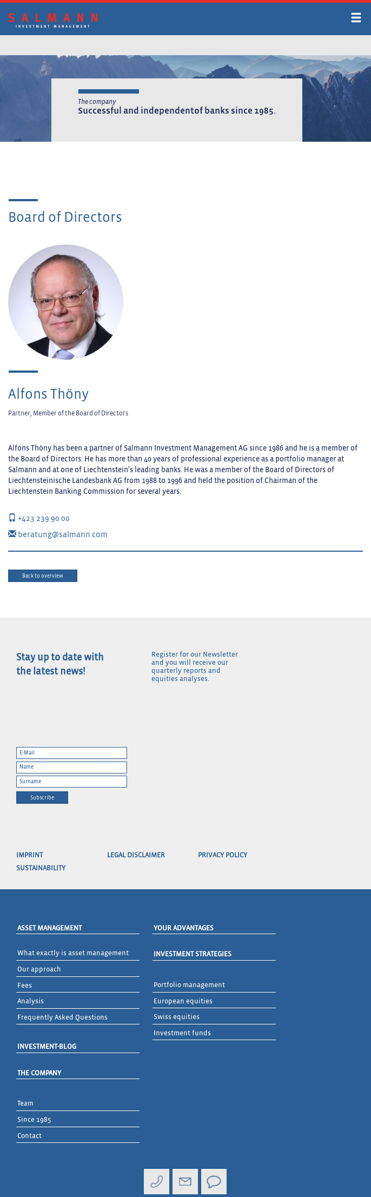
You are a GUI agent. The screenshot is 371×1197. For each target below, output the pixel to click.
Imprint (29, 855)
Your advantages (184, 928)
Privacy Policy (222, 855)
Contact (29, 1136)
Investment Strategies (192, 954)
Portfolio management (189, 985)
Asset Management (49, 928)
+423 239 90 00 (39, 518)
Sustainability (40, 868)
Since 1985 (34, 1119)
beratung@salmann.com (58, 535)
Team (25, 1103)
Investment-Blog (46, 1046)
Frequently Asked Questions (62, 1017)
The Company (39, 1073)
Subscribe (42, 798)
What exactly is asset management (73, 953)
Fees (24, 985)
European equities (183, 1001)
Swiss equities (177, 1017)
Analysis (30, 1001)
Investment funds (182, 1033)
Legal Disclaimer (136, 855)
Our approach (39, 969)
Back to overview (42, 576)
